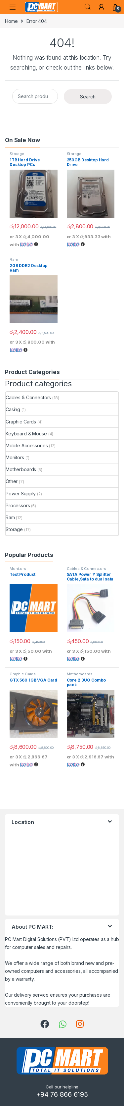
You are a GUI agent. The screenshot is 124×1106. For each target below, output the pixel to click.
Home (11, 21)
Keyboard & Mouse (26, 433)
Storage (17, 153)
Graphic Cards (21, 421)
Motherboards (21, 469)
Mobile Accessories (27, 445)
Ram (14, 259)
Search (87, 7)
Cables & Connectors (28, 397)
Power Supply (21, 493)
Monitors (15, 457)
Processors (18, 505)
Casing (13, 409)
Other (12, 481)
